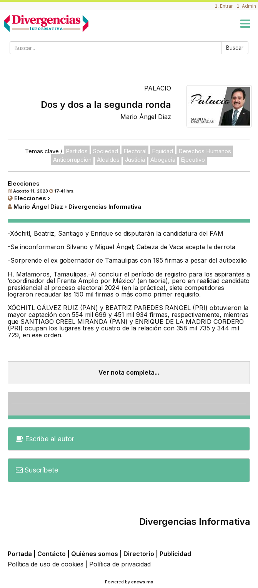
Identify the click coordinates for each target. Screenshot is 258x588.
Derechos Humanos (204, 151)
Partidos (77, 151)
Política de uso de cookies (45, 564)
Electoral (134, 151)
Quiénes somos (94, 554)
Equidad (162, 151)
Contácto (51, 554)
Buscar (234, 47)
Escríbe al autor (45, 439)
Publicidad (175, 554)
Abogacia (162, 159)
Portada (20, 554)
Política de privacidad (120, 564)
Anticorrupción (72, 159)
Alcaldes (108, 159)
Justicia (135, 159)
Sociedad (105, 151)
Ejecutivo (193, 159)
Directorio (138, 554)
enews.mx (142, 582)
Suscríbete (37, 470)
